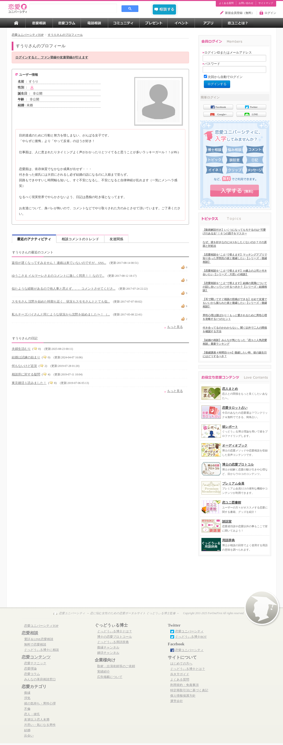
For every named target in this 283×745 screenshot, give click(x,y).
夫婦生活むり (21, 349)
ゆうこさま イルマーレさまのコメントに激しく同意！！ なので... (58, 275)
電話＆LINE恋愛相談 (38, 639)
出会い (29, 735)
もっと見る (175, 327)
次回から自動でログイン (225, 77)
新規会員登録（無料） (239, 13)
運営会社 (176, 701)
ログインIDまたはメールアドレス (227, 52)
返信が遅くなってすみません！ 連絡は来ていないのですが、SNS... (59, 263)
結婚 (27, 730)
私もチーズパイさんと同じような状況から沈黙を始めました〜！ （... (61, 314)
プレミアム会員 (233, 483)
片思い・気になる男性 (40, 725)
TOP (16, 23)
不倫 (27, 709)
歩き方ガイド (179, 674)
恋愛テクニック (35, 663)
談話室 (227, 521)
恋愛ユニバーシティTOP (41, 626)
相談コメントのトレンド (80, 239)
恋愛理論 (30, 668)
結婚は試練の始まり (26, 357)
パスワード (211, 64)
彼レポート (230, 427)
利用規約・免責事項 (184, 685)
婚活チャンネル (108, 653)
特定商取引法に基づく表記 (189, 690)
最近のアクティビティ (34, 239)
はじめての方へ (181, 663)
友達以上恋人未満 (36, 719)
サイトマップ (265, 3)
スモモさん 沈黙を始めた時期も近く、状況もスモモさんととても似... (61, 301)
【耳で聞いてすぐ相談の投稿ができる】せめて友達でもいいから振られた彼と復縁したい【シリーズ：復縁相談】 (235, 303)
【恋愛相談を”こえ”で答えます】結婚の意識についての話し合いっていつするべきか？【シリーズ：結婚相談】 (235, 287)
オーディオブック (234, 445)
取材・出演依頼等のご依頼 (116, 666)
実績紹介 (103, 671)
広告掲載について (110, 677)
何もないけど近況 (24, 366)
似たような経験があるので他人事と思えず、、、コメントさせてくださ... (63, 288)
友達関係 (116, 239)
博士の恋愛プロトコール (114, 637)
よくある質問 (226, 3)
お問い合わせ (246, 3)
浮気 (27, 698)
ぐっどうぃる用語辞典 (113, 642)
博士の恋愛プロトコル (238, 464)
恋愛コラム (32, 674)
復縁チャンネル (108, 647)
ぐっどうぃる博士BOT (191, 637)
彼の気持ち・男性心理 (40, 703)
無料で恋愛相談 (35, 644)
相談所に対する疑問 (26, 374)
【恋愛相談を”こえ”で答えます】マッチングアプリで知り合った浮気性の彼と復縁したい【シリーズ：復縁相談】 (235, 258)
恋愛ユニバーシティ (189, 631)
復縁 (27, 693)
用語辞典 (228, 540)
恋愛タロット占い (234, 408)
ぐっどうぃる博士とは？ (114, 631)
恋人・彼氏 (32, 714)
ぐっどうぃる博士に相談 (41, 650)
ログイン (270, 13)
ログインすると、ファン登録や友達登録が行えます (51, 57)
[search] (73, 8)
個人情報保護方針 (183, 695)
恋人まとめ (230, 389)
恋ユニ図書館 (231, 502)
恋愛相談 (30, 633)
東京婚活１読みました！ (29, 383)
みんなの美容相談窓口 (40, 679)
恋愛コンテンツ (36, 657)
